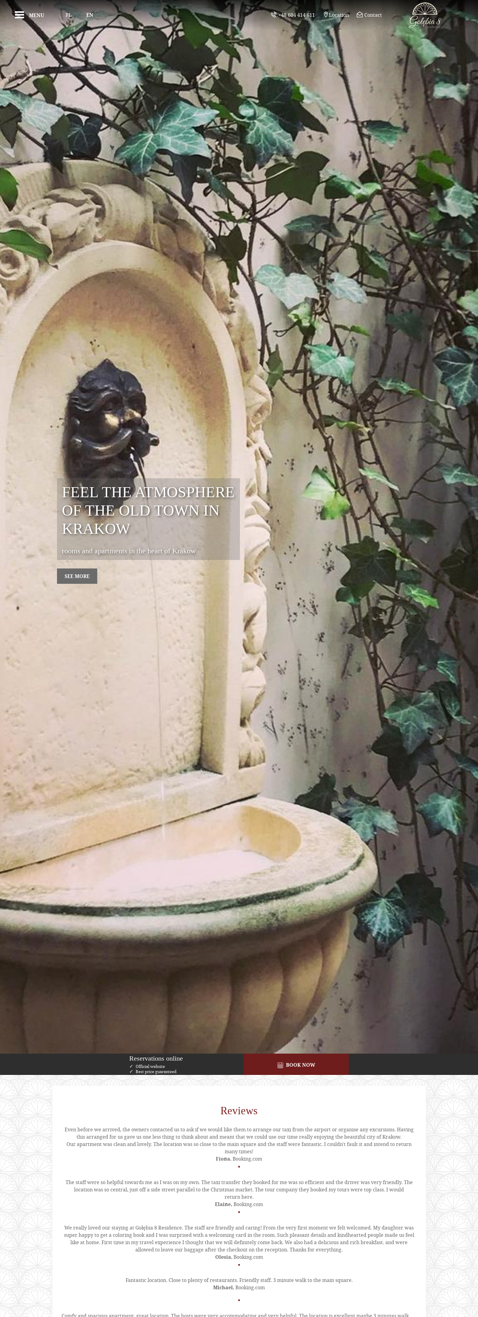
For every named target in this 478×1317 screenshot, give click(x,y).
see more (77, 576)
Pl (69, 15)
